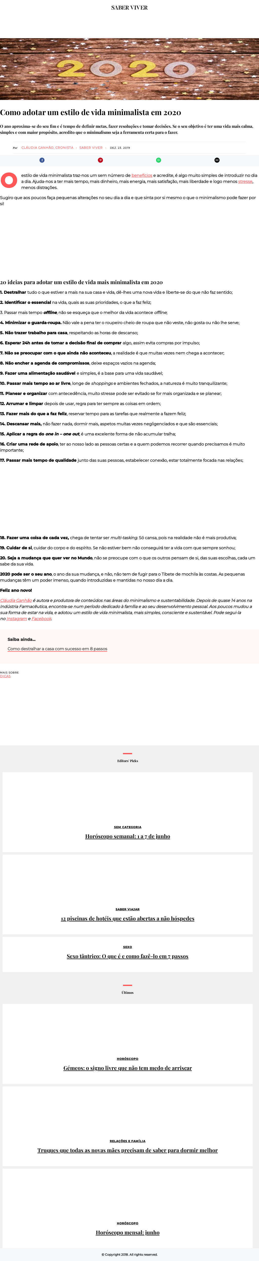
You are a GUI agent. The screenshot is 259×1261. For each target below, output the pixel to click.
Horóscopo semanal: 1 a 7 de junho (127, 836)
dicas (5, 676)
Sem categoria (127, 827)
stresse (245, 181)
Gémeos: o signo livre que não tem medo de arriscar (127, 1067)
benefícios (142, 175)
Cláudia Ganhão (16, 600)
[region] (129, 242)
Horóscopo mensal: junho (128, 1232)
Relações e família (127, 1141)
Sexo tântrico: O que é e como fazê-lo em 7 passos (127, 956)
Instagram (16, 618)
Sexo (127, 947)
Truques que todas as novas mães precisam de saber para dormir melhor (127, 1150)
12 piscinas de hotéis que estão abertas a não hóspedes (128, 918)
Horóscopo (127, 1059)
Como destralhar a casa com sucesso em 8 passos (57, 648)
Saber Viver (91, 148)
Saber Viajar (128, 909)
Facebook (41, 618)
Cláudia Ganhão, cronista (47, 148)
